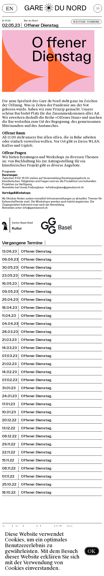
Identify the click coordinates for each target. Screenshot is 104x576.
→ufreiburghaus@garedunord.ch (64, 187)
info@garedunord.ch (35, 207)
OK (91, 551)
